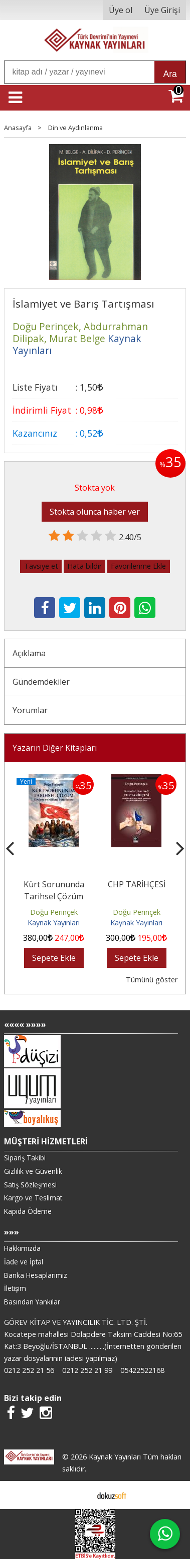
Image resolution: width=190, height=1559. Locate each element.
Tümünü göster (151, 979)
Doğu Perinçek (54, 912)
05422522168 (142, 1370)
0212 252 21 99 (87, 1370)
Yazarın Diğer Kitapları (55, 747)
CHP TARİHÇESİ (136, 884)
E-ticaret (79, 1494)
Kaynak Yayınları (54, 922)
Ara (169, 74)
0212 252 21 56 (29, 1370)
